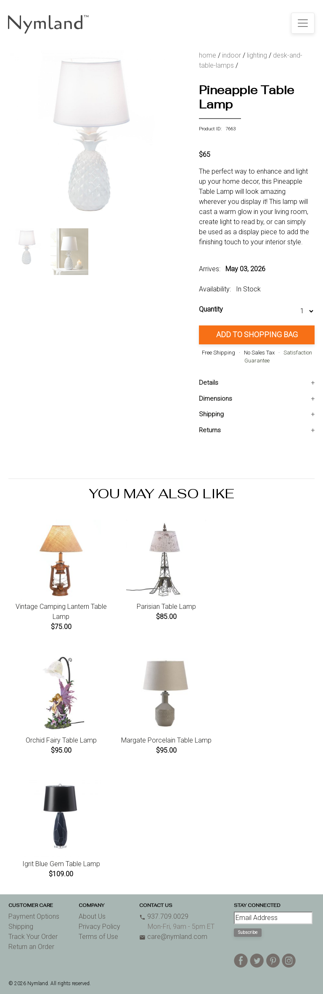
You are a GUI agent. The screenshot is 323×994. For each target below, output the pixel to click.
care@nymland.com (173, 937)
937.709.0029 (163, 916)
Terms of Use (98, 937)
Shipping (211, 414)
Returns (210, 430)
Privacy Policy (99, 927)
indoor (231, 55)
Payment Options (33, 916)
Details (208, 382)
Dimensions (215, 398)
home (207, 55)
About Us (92, 916)
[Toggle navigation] (303, 23)
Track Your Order (33, 937)
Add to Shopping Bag (257, 334)
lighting (257, 55)
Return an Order (31, 947)
